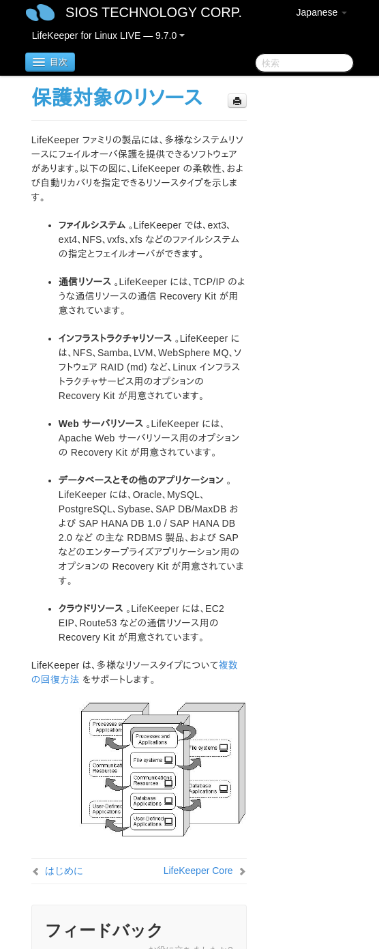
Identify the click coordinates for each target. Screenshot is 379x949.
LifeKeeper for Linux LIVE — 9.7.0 (108, 35)
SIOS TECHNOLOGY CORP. (153, 12)
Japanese (322, 12)
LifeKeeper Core (198, 870)
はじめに (64, 870)
